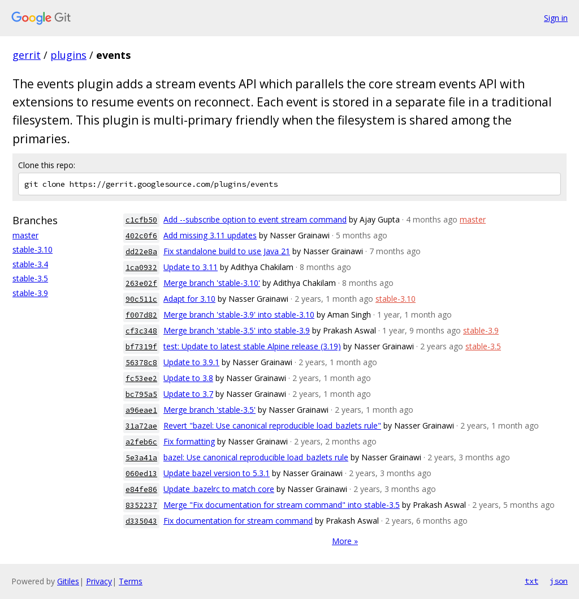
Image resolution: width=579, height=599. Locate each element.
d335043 (141, 521)
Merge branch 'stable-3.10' (211, 282)
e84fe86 (141, 489)
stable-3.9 (30, 293)
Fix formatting (189, 441)
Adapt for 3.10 (189, 298)
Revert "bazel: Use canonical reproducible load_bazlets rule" (272, 425)
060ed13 (141, 473)
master (25, 235)
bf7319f (141, 347)
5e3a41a (141, 458)
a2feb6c (141, 442)
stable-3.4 (30, 264)
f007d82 (141, 315)
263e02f (141, 283)
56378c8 (141, 362)
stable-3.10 (32, 249)
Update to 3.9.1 (191, 362)
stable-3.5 (30, 278)
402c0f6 (141, 236)
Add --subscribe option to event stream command (255, 219)
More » (345, 541)
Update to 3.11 (190, 267)
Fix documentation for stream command (238, 520)
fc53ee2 (141, 378)
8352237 (141, 505)
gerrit (26, 55)
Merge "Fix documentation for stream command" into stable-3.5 (281, 504)
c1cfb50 (141, 220)
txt (531, 581)
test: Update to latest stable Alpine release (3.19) (252, 346)
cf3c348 (141, 331)
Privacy (99, 581)
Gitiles (68, 581)
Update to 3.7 (188, 393)
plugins (68, 55)
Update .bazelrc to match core (218, 489)
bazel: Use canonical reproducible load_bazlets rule (255, 457)
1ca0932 (141, 267)
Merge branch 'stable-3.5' (209, 409)
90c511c (141, 299)
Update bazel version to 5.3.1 (216, 473)
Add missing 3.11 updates (210, 235)
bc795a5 (141, 394)
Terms (130, 581)
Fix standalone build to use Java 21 (226, 251)
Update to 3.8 (188, 378)
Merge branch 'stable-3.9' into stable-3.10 (238, 314)
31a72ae (141, 426)
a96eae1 (141, 410)
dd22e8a (141, 251)
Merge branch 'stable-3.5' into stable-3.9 (236, 330)
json (559, 581)
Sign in (556, 17)
